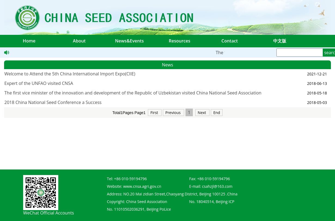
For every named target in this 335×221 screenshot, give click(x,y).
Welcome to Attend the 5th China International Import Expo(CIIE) (69, 74)
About (79, 41)
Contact (229, 41)
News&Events (129, 41)
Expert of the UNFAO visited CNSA (38, 83)
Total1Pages (122, 112)
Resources (179, 41)
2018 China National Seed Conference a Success (53, 102)
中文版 (279, 41)
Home (29, 41)
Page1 (140, 112)
